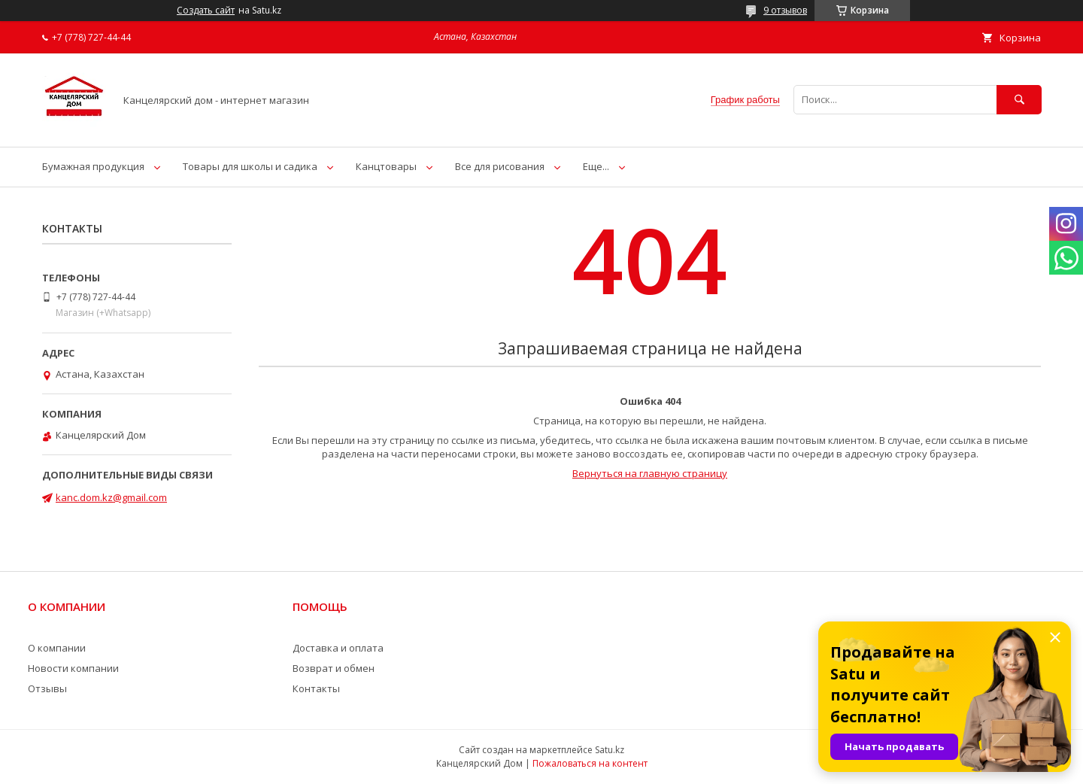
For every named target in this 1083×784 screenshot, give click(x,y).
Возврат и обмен (334, 668)
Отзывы (47, 688)
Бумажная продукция (93, 166)
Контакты (316, 688)
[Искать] (1019, 99)
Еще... (596, 166)
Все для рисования (500, 166)
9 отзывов (785, 10)
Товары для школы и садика (250, 166)
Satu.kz (609, 749)
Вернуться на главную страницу (649, 473)
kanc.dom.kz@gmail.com (111, 497)
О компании (57, 648)
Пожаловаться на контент (590, 763)
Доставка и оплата (338, 648)
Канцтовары (386, 166)
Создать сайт (206, 10)
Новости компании (73, 668)
